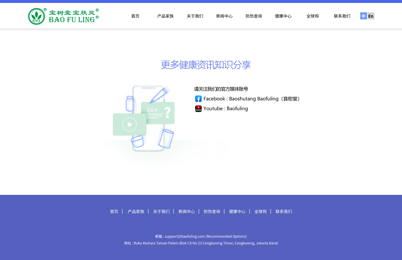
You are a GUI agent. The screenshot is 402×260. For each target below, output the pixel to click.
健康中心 (283, 16)
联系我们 (342, 16)
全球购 (313, 16)
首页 (135, 16)
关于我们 (195, 16)
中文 (363, 16)
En (370, 16)
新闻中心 (224, 16)
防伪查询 (254, 16)
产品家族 (165, 16)
